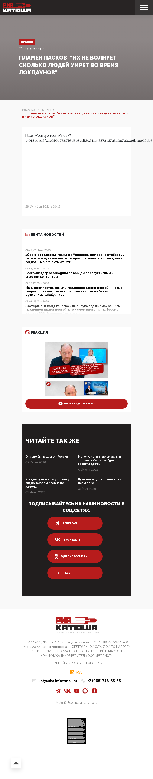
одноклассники (71, 556)
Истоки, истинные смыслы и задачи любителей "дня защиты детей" (99, 460)
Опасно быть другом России (46, 456)
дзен (63, 573)
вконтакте (68, 539)
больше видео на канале (76, 403)
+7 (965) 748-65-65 (104, 680)
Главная (29, 110)
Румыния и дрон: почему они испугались (99, 481)
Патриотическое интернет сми (76, 633)
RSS (79, 672)
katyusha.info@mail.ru (58, 681)
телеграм (66, 523)
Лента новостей (44, 234)
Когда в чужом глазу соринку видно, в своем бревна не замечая (47, 483)
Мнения (27, 41)
